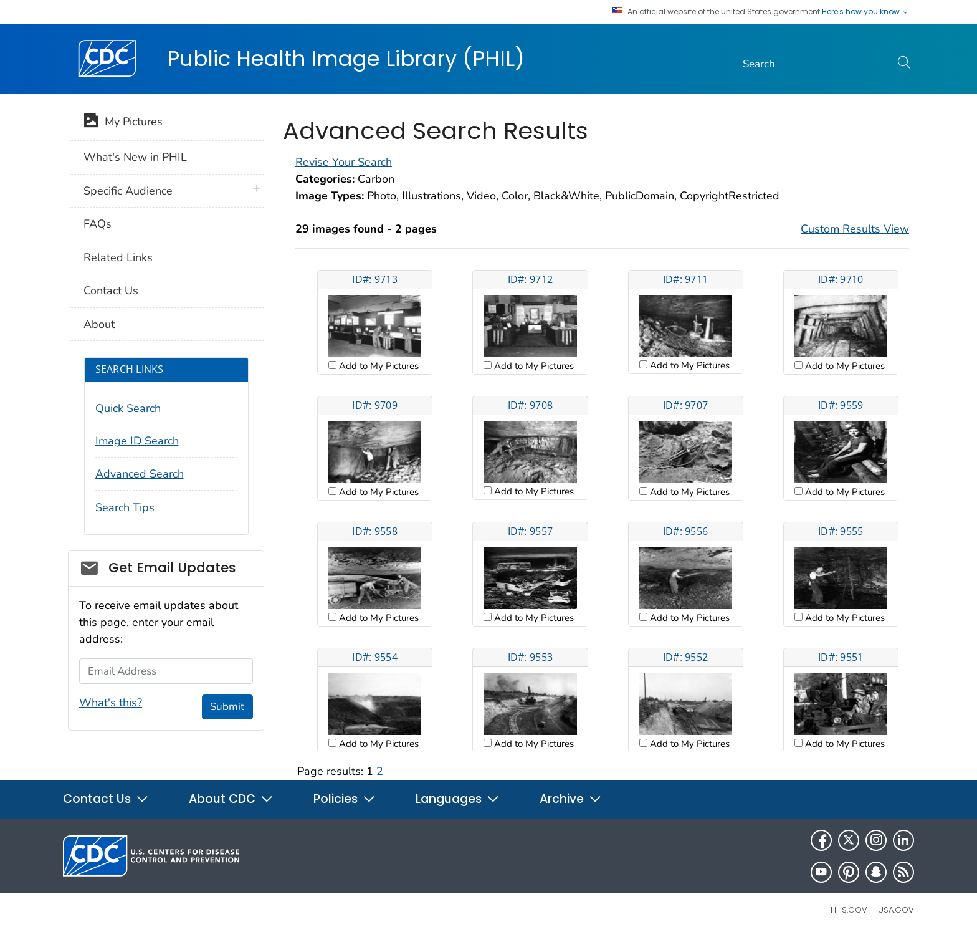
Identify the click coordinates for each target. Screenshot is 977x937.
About (99, 324)
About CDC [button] (231, 798)
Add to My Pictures (377, 366)
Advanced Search (139, 473)
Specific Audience (128, 190)
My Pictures (123, 123)
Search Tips (125, 507)
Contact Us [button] (106, 798)
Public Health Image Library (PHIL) (346, 58)
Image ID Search (137, 440)
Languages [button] (458, 798)
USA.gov (896, 910)
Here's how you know (865, 11)
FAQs (97, 223)
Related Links (118, 257)
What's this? (110, 702)
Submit (227, 706)
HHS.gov (849, 910)
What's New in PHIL (135, 157)
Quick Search (128, 408)
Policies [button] (344, 798)
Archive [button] (571, 798)
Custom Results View (855, 228)
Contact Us (110, 290)
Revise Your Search (343, 162)
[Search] (813, 64)
